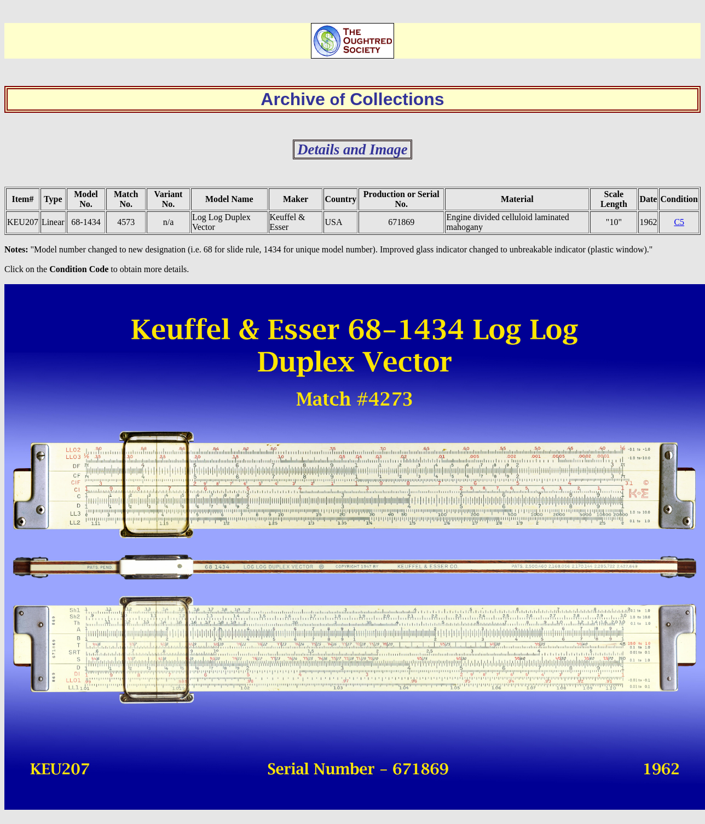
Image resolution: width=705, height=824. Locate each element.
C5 (679, 222)
